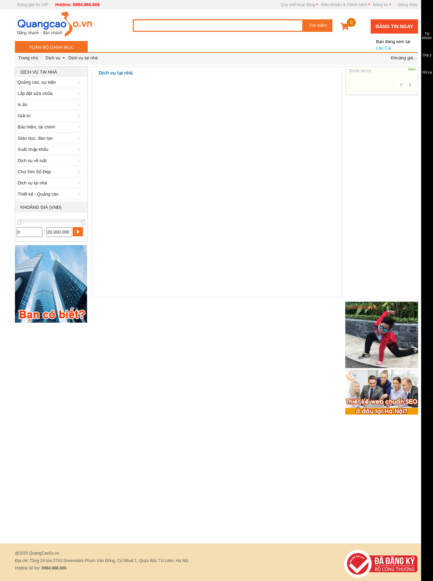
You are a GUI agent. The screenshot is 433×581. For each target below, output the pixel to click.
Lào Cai (392, 42)
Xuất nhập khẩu (50, 149)
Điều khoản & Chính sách (344, 4)
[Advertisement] (51, 427)
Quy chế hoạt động (298, 4)
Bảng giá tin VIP (32, 4)
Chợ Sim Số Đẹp (50, 171)
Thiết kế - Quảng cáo (50, 194)
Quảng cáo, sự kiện (50, 82)
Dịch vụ (52, 57)
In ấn (50, 104)
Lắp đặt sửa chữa (50, 93)
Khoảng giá (402, 57)
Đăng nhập (408, 4)
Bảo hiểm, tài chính (50, 126)
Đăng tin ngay (394, 26)
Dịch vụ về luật (50, 160)
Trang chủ (28, 57)
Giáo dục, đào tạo (50, 138)
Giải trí (50, 115)
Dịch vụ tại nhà (83, 57)
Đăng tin (380, 4)
